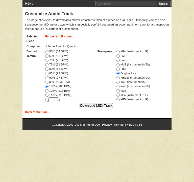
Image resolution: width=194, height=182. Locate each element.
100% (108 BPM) (58, 86)
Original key (126, 73)
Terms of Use (91, 124)
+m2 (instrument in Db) (133, 77)
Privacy (107, 124)
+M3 (121, 90)
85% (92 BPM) (56, 73)
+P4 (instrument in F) (132, 95)
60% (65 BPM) (56, 55)
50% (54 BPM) (56, 51)
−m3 (121, 60)
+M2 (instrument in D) (132, 81)
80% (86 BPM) (56, 68)
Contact (119, 124)
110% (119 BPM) (58, 95)
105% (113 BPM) (58, 90)
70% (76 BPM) (56, 60)
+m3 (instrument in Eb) (133, 86)
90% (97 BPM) (56, 77)
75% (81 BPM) (56, 64)
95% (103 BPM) (57, 81)
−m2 (121, 68)
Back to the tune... (37, 111)
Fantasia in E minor (58, 36)
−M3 (121, 55)
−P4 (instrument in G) (132, 51)
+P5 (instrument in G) (132, 99)
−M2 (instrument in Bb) (133, 64)
